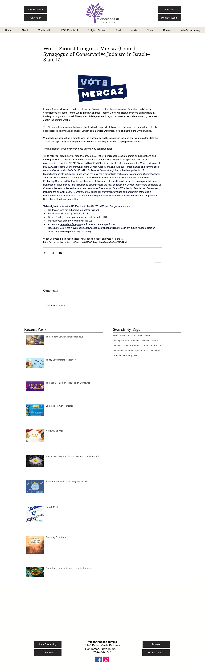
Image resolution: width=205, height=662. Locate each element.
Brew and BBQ (119, 335)
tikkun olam (154, 350)
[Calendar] (35, 17)
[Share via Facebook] (44, 252)
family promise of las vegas (126, 340)
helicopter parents (149, 340)
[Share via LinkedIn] (60, 252)
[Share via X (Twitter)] (52, 252)
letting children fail (152, 345)
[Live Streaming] (35, 9)
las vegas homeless (132, 345)
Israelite (132, 335)
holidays (117, 345)
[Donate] (169, 9)
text (145, 350)
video (136, 355)
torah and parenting (122, 355)
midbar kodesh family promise (127, 350)
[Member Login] (169, 17)
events (147, 335)
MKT (140, 335)
